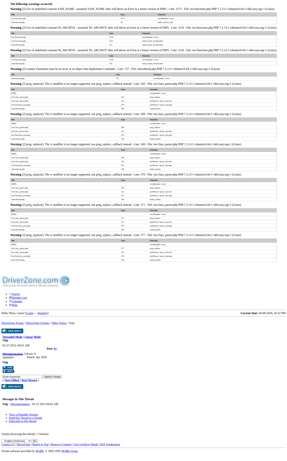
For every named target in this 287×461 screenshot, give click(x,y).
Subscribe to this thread (22, 421)
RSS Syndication (110, 444)
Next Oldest (12, 380)
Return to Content (61, 444)
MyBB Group (69, 451)
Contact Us (8, 444)
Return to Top (40, 444)
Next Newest (29, 380)
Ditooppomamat (20, 404)
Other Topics (59, 323)
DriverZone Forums (37, 323)
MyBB (40, 451)
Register (43, 313)
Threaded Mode (12, 337)
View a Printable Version (23, 414)
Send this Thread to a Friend (25, 417)
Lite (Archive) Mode (86, 444)
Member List (18, 297)
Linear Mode (33, 337)
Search (14, 294)
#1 (55, 348)
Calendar (15, 301)
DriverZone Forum (12, 323)
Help (13, 305)
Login (30, 313)
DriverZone (23, 444)
